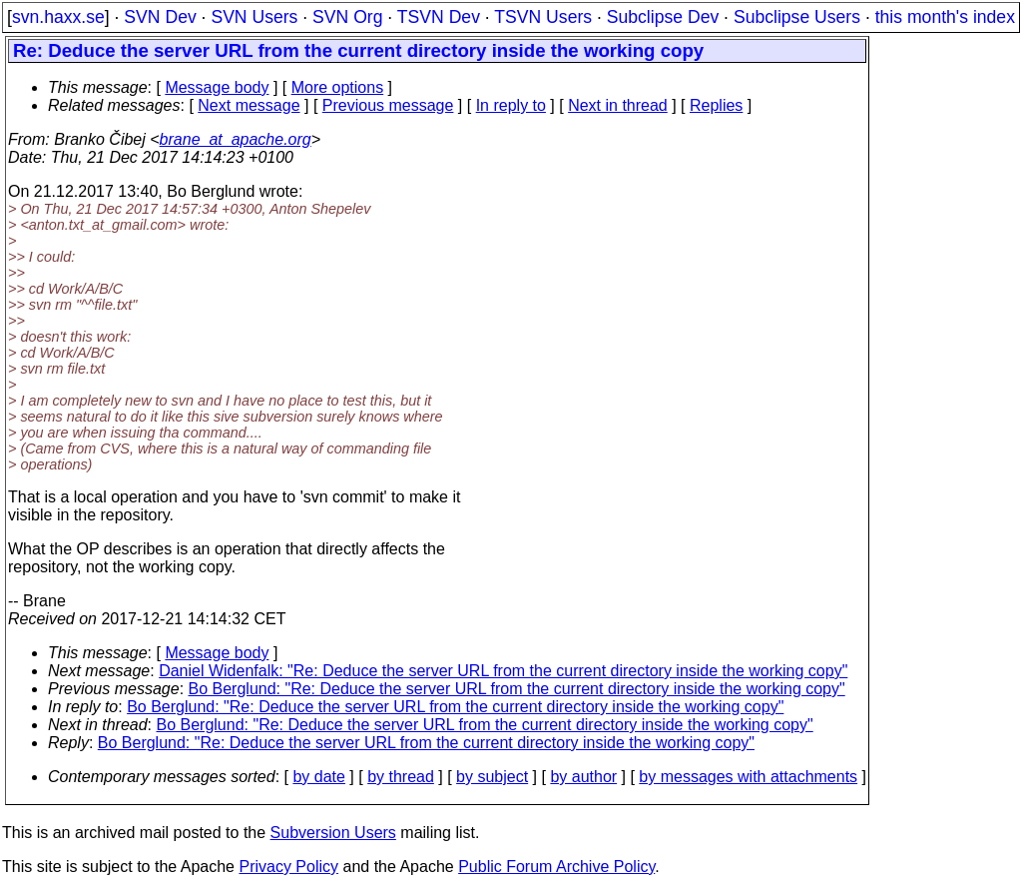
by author (583, 776)
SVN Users (254, 17)
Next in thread (618, 105)
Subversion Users (333, 832)
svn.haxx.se (58, 17)
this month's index (945, 17)
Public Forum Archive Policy (556, 866)
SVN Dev (160, 17)
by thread (400, 776)
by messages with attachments (748, 776)
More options (337, 87)
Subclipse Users (797, 17)
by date (318, 776)
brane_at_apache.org (235, 139)
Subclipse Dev (663, 17)
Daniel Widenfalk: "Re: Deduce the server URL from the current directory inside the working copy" (503, 670)
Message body (216, 87)
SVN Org (347, 17)
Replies (716, 105)
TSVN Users (543, 17)
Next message (248, 105)
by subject (492, 776)
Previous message (388, 105)
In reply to (511, 105)
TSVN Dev (438, 17)
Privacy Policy (288, 866)
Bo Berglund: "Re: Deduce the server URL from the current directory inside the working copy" (517, 688)
